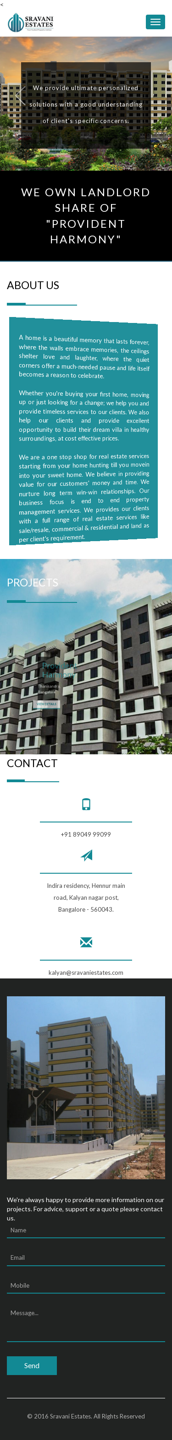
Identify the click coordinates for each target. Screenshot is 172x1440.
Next (160, 97)
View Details (46, 700)
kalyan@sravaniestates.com (86, 972)
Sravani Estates (70, 1416)
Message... (86, 1324)
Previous (18, 97)
